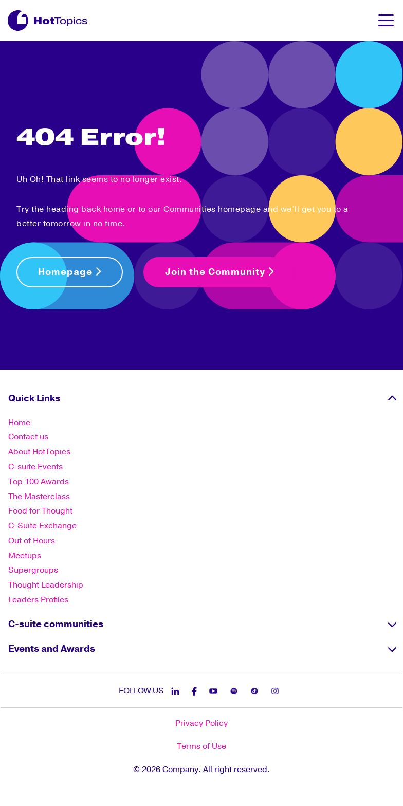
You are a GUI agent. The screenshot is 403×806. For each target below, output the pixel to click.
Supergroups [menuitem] (33, 570)
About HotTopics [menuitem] (39, 451)
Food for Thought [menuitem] (40, 511)
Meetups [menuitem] (24, 555)
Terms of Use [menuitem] (201, 746)
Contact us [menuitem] (28, 437)
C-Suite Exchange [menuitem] (42, 526)
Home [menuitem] (19, 422)
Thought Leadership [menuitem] (45, 585)
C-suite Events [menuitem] (35, 466)
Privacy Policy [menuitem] (201, 723)
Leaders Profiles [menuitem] (38, 600)
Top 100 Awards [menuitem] (38, 481)
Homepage (69, 272)
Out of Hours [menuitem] (31, 540)
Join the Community (219, 272)
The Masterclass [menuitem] (39, 496)
